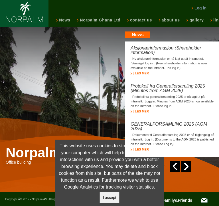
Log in (198, 8)
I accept (109, 197)
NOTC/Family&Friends (171, 200)
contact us (140, 20)
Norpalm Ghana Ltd (99, 20)
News (64, 20)
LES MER (140, 73)
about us (170, 20)
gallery (196, 20)
